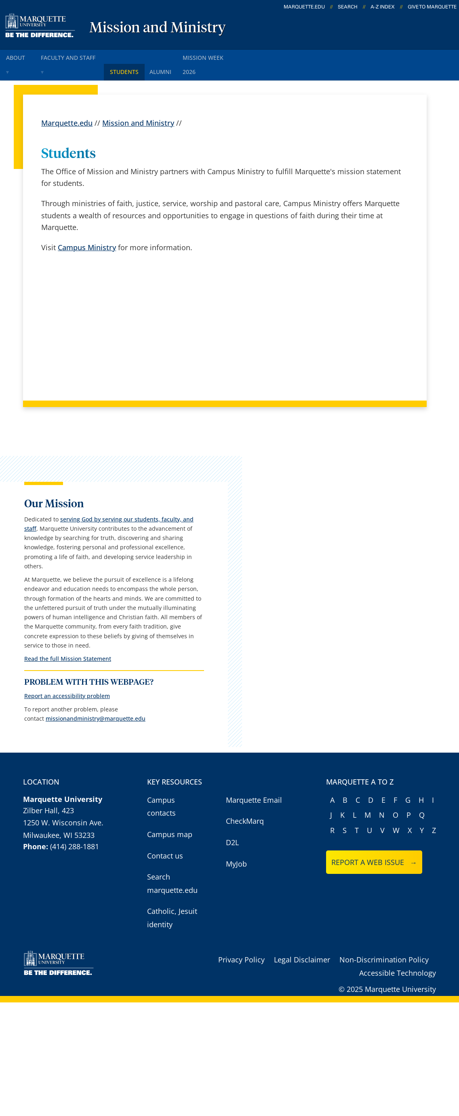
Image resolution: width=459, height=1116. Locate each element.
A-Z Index (383, 7)
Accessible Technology (397, 1086)
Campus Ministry (87, 229)
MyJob (236, 977)
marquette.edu (304, 7)
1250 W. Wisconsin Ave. (63, 936)
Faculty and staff (77, 56)
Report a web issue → (374, 976)
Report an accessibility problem (56, 796)
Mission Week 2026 (233, 56)
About (20, 56)
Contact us (165, 969)
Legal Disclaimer (302, 1073)
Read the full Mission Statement (56, 748)
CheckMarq (245, 934)
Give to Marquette (432, 7)
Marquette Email (254, 913)
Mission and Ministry (157, 28)
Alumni (178, 56)
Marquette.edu (67, 105)
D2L (232, 956)
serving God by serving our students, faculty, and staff (59, 505)
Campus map (169, 948)
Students (137, 56)
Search (348, 7)
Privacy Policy (241, 1073)
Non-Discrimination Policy (384, 1073)
